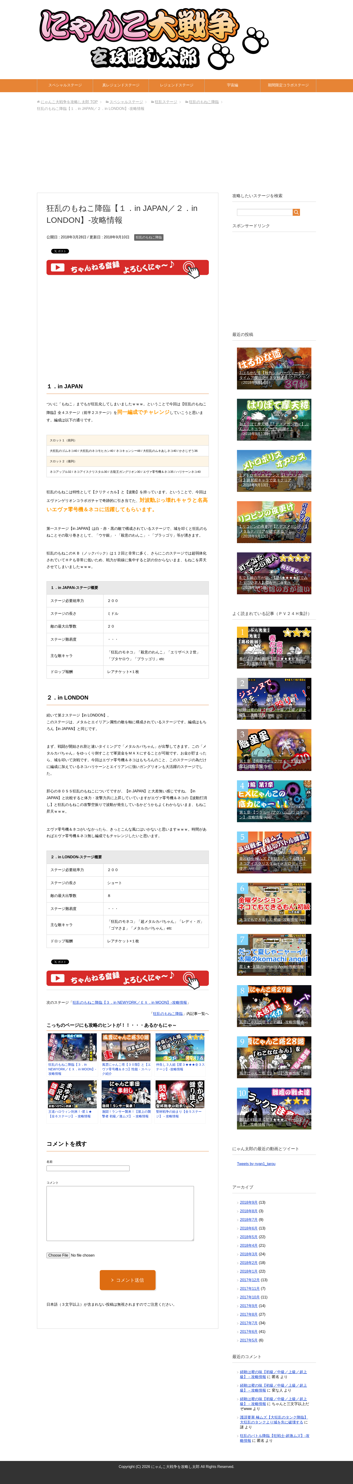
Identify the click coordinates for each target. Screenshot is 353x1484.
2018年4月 (249, 1245)
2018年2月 (249, 1263)
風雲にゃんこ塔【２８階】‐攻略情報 (269, 1073)
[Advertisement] (176, 153)
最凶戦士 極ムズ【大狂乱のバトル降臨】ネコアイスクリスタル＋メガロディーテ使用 (273, 863)
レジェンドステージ (176, 85)
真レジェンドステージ (121, 85)
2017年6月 (249, 1332)
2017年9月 (249, 1306)
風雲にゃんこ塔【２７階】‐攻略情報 (269, 1022)
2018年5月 (249, 1237)
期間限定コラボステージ (288, 85)
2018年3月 (249, 1254)
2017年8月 (249, 1314)
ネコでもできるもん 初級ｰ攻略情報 (268, 920)
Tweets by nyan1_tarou (256, 1164)
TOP (69, 102)
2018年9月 (249, 1202)
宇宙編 (232, 85)
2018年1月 (249, 1271)
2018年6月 (249, 1228)
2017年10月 (250, 1297)
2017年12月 (250, 1280)
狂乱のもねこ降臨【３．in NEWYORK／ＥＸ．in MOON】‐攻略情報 (130, 1002)
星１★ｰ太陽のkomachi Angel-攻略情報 (271, 967)
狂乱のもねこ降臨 (149, 237)
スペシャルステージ (65, 85)
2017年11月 (250, 1289)
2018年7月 (249, 1220)
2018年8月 (249, 1211)
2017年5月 (249, 1340)
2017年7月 (249, 1323)
